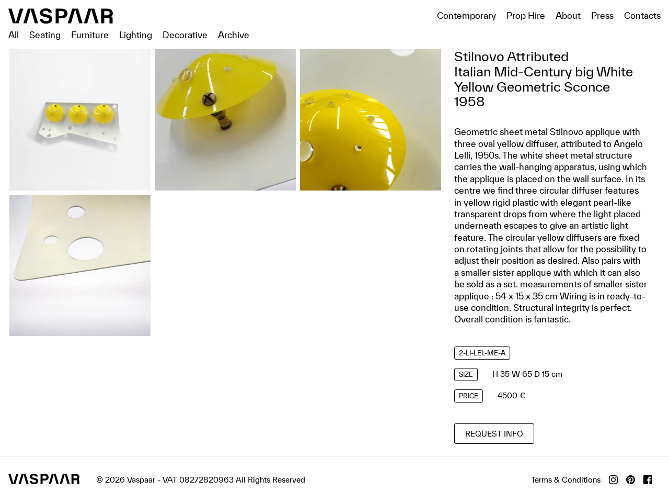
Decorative (185, 35)
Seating (45, 35)
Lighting (135, 35)
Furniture (90, 35)
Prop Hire (525, 15)
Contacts (642, 15)
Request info (494, 433)
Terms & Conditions (566, 479)
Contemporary (466, 15)
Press (602, 15)
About (568, 15)
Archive (233, 35)
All (13, 35)
